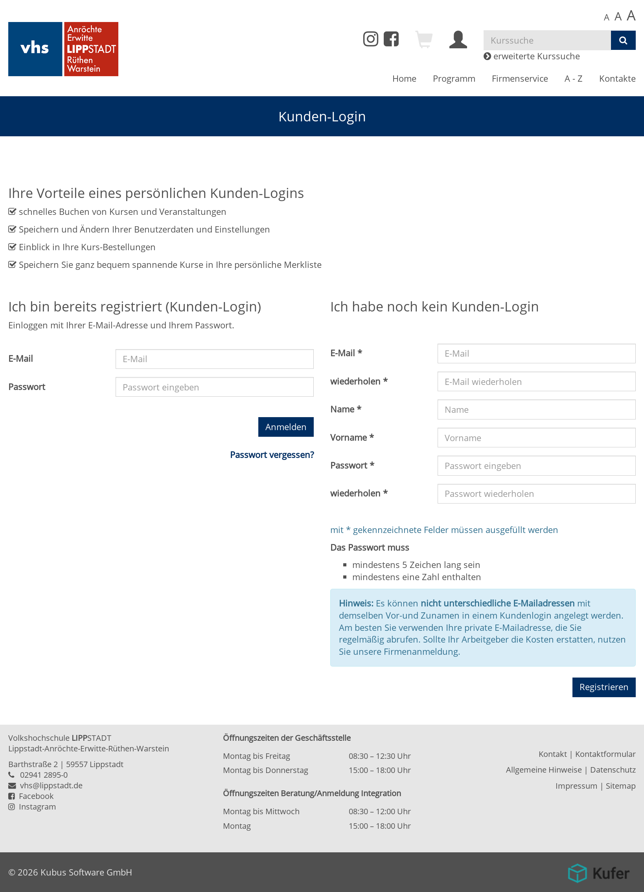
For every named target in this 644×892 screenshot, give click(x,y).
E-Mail (20, 358)
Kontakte (617, 78)
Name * (345, 409)
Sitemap (621, 785)
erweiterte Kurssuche (532, 56)
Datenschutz (613, 769)
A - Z (574, 78)
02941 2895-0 (44, 774)
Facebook (31, 796)
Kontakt (553, 754)
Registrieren (604, 687)
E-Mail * (346, 353)
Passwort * (352, 465)
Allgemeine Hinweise (544, 769)
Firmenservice (520, 78)
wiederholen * (359, 381)
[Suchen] (623, 40)
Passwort (26, 387)
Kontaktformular (605, 754)
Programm (454, 78)
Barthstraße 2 (33, 764)
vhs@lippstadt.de (45, 785)
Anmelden (286, 427)
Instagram (32, 806)
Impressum (577, 785)
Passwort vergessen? (272, 455)
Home (404, 78)
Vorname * (352, 437)
